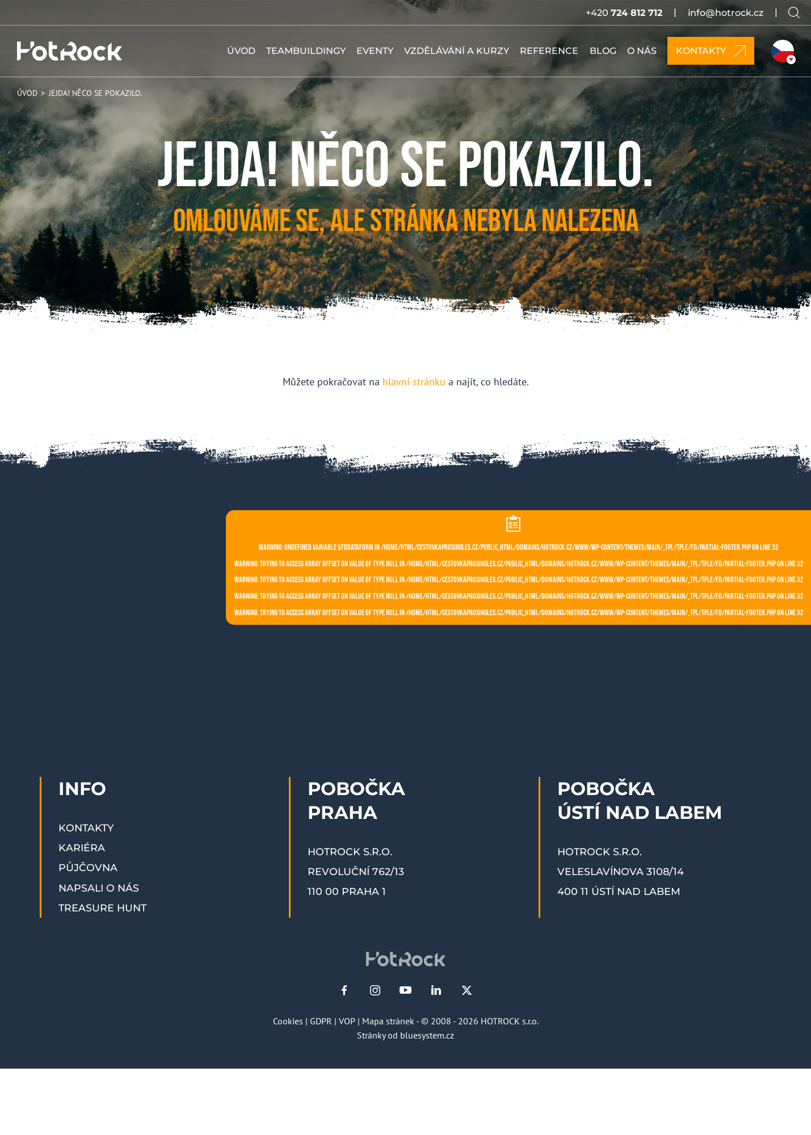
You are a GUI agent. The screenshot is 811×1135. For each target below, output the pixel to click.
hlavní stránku (414, 381)
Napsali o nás (98, 888)
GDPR (321, 1021)
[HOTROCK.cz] (69, 51)
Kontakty (86, 828)
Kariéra (81, 848)
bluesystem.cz (427, 1035)
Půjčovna (87, 867)
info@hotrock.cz (725, 12)
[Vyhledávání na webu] (793, 12)
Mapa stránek (388, 1021)
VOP (347, 1021)
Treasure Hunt (102, 908)
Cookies (288, 1021)
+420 (624, 12)
